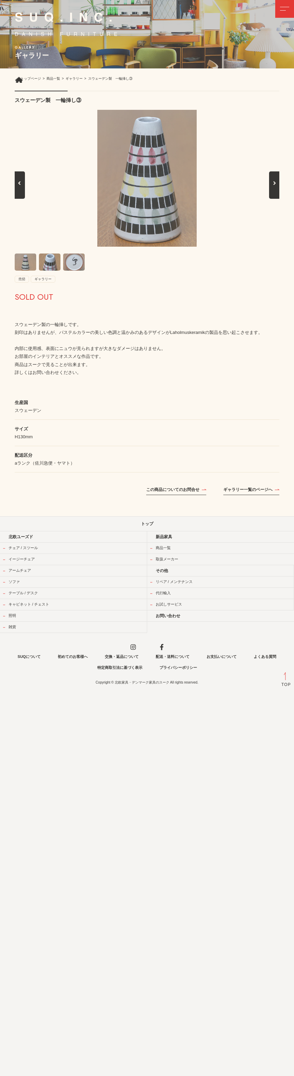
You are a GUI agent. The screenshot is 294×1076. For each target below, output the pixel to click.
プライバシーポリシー (178, 667)
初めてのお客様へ (73, 656)
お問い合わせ (168, 615)
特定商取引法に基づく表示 (119, 667)
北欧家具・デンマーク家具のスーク (142, 682)
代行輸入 (163, 593)
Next (274, 190)
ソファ (14, 582)
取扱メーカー (167, 559)
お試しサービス (169, 604)
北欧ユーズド (21, 536)
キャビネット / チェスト (29, 604)
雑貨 (12, 627)
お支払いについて (222, 656)
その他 (162, 570)
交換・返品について (122, 656)
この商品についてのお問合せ (172, 489)
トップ (147, 523)
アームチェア (20, 570)
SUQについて (29, 656)
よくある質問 (265, 656)
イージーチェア (22, 559)
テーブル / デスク (23, 593)
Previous (20, 190)
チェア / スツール (23, 548)
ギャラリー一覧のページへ (247, 489)
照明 (12, 615)
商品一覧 (163, 548)
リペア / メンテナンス (174, 582)
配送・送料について (173, 656)
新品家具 (164, 536)
